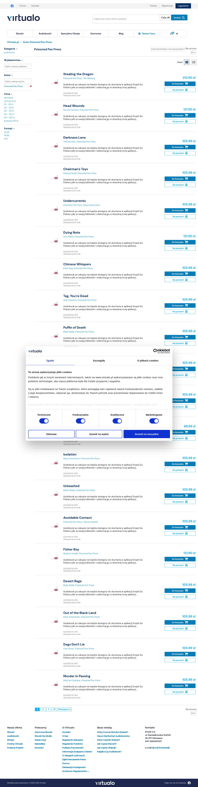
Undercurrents (74, 201)
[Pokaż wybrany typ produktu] (165, 18)
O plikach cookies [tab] (147, 360)
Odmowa (51, 434)
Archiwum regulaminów (75, 771)
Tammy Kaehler (90, 522)
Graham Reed (69, 173)
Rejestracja (167, 5)
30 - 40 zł (9, 110)
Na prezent (180, 89)
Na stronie (191, 48)
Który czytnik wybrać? (108, 740)
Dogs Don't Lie (74, 644)
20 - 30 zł (9, 107)
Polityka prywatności (72, 747)
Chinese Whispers (77, 264)
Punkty (153, 5)
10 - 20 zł (8, 104)
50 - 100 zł (9, 117)
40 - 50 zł (9, 114)
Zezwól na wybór (99, 434)
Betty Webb (68, 332)
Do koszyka (180, 83)
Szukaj (179, 17)
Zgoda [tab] (50, 360)
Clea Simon (68, 648)
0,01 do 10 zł (10, 101)
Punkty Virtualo (15, 744)
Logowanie (183, 5)
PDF (6, 138)
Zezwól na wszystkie (147, 434)
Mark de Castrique (72, 680)
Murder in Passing (76, 676)
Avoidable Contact (77, 518)
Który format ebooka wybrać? (112, 732)
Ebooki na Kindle (43, 736)
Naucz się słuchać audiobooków (113, 736)
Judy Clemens (70, 300)
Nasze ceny (146, 33)
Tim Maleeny (89, 78)
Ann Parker (68, 236)
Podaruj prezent (15, 747)
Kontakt (35, 5)
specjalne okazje (70, 33)
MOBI (6, 135)
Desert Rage (72, 581)
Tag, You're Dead (75, 296)
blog (121, 33)
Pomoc (23, 5)
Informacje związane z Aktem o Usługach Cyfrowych (77, 753)
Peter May (68, 268)
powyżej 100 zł (11, 120)
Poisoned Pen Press (18, 86)
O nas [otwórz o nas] (65, 736)
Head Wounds (74, 106)
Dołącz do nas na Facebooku (178, 782)
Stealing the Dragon (78, 74)
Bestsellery (40, 744)
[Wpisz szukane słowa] (124, 19)
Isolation (70, 454)
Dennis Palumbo (71, 110)
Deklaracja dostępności (74, 767)
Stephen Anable (70, 553)
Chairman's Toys (75, 169)
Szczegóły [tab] (99, 360)
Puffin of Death (74, 328)
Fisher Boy (71, 549)
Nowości (39, 747)
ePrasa (10, 740)
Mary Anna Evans (91, 205)
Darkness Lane (74, 138)
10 (54, 709)
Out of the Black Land (79, 613)
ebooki (10, 732)
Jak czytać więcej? (106, 747)
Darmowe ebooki (43, 732)
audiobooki (9, 52)
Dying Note (71, 233)
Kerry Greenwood (71, 617)
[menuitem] (20, 33)
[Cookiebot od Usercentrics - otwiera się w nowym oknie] (155, 351)
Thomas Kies (69, 141)
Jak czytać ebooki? (106, 744)
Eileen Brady (69, 490)
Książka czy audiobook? (109, 751)
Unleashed (71, 486)
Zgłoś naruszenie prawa (74, 759)
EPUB (6, 132)
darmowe (95, 33)
